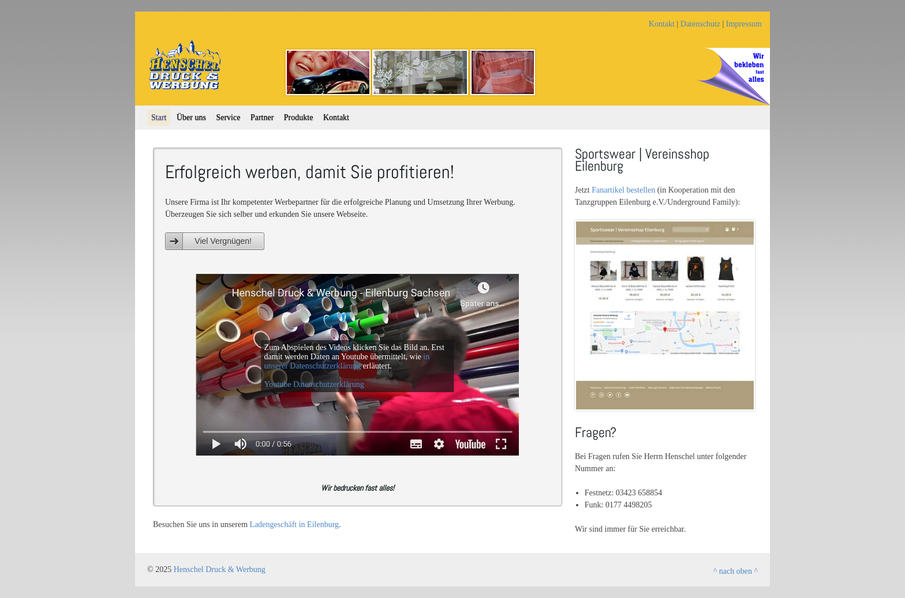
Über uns (191, 117)
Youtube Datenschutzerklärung (314, 384)
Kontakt (662, 24)
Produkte (298, 117)
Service (228, 117)
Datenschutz (700, 24)
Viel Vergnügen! (223, 241)
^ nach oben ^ (735, 571)
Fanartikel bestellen (623, 190)
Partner (262, 117)
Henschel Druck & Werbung (219, 569)
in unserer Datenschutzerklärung (347, 361)
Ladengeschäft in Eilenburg (294, 524)
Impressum (744, 24)
